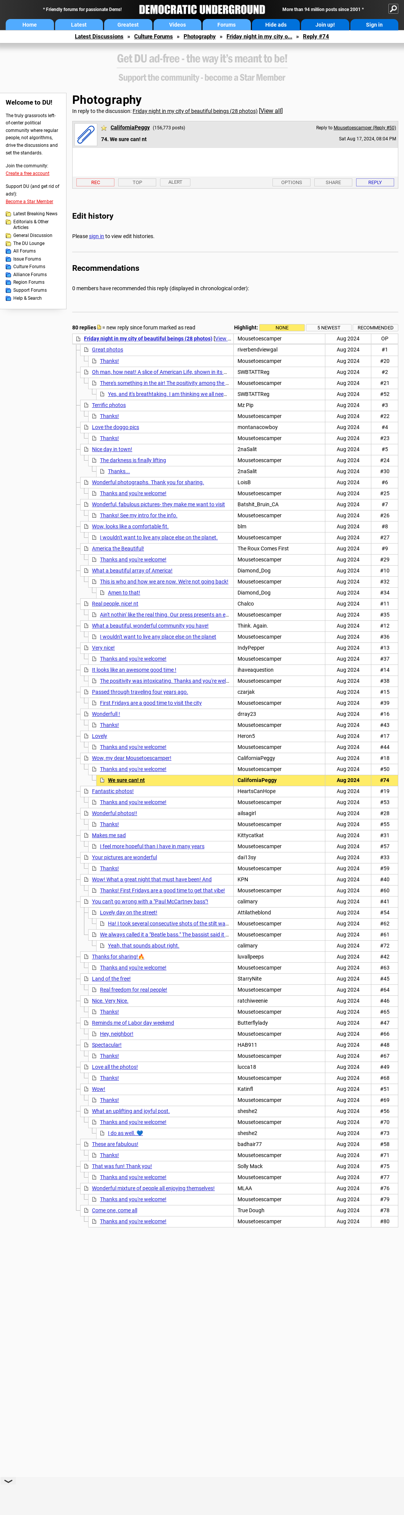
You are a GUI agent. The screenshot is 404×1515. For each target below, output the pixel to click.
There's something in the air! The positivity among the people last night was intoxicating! (203, 383)
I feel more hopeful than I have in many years (152, 846)
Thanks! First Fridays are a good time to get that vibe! (162, 890)
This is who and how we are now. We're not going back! (164, 582)
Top (137, 182)
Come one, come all (114, 1210)
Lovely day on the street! (128, 912)
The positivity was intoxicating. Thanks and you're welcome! (170, 681)
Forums (226, 25)
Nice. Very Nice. (110, 1001)
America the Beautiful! (118, 548)
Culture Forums (153, 36)
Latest (79, 25)
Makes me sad (109, 835)
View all (270, 110)
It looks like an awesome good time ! (134, 670)
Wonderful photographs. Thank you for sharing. (148, 482)
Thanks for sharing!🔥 (118, 957)
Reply (375, 182)
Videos (177, 25)
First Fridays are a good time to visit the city (151, 703)
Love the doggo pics (115, 427)
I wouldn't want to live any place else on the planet (158, 637)
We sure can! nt (126, 780)
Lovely (99, 736)
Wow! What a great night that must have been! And (152, 879)
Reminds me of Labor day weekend (133, 1023)
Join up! (325, 25)
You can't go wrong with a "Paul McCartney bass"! (150, 901)
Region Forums (28, 282)
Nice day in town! (112, 449)
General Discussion (32, 235)
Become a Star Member (29, 201)
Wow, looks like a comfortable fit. (130, 526)
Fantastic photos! (113, 791)
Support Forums (30, 290)
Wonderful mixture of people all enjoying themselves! (153, 1188)
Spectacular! (107, 1045)
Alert (175, 182)
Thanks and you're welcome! (133, 493)
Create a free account (27, 173)
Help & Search (27, 298)
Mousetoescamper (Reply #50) (365, 127)
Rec (95, 182)
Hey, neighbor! (116, 1034)
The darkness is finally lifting (133, 460)
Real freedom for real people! (133, 990)
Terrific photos (109, 405)
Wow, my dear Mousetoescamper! (131, 758)
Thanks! (109, 361)
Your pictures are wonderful (124, 857)
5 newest (329, 328)
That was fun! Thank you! (122, 1166)
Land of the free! (111, 979)
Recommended (376, 328)
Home (29, 25)
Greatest (128, 25)
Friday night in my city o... (259, 36)
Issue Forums (27, 259)
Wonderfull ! (106, 714)
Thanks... (119, 471)
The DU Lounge (28, 243)
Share (333, 182)
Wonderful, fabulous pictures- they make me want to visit (158, 504)
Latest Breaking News (35, 213)
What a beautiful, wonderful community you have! (150, 626)
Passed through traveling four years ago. (140, 692)
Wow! (98, 1089)
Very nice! (103, 648)
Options (291, 182)
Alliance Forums (30, 274)
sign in (96, 236)
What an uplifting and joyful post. (131, 1111)
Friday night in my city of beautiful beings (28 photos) (195, 111)
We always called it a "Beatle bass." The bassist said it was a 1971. (177, 935)
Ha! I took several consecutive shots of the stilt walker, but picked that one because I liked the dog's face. (229, 923)
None (282, 328)
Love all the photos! (115, 1067)
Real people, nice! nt (115, 604)
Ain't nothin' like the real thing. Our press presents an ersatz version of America (191, 615)
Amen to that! (124, 593)
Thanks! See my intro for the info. (138, 515)
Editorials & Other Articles (31, 225)
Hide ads (276, 25)
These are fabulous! (115, 1144)
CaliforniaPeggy (130, 127)
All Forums (24, 251)
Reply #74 (316, 36)
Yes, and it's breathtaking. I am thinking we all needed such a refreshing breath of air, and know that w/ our (232, 394)
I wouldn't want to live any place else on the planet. (159, 537)
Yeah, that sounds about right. (143, 946)
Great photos (107, 350)
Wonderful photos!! (114, 813)
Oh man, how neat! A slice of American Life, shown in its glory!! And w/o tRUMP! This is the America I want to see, (224, 372)
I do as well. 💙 (125, 1133)
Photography (200, 36)
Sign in (374, 25)
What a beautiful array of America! (132, 571)
